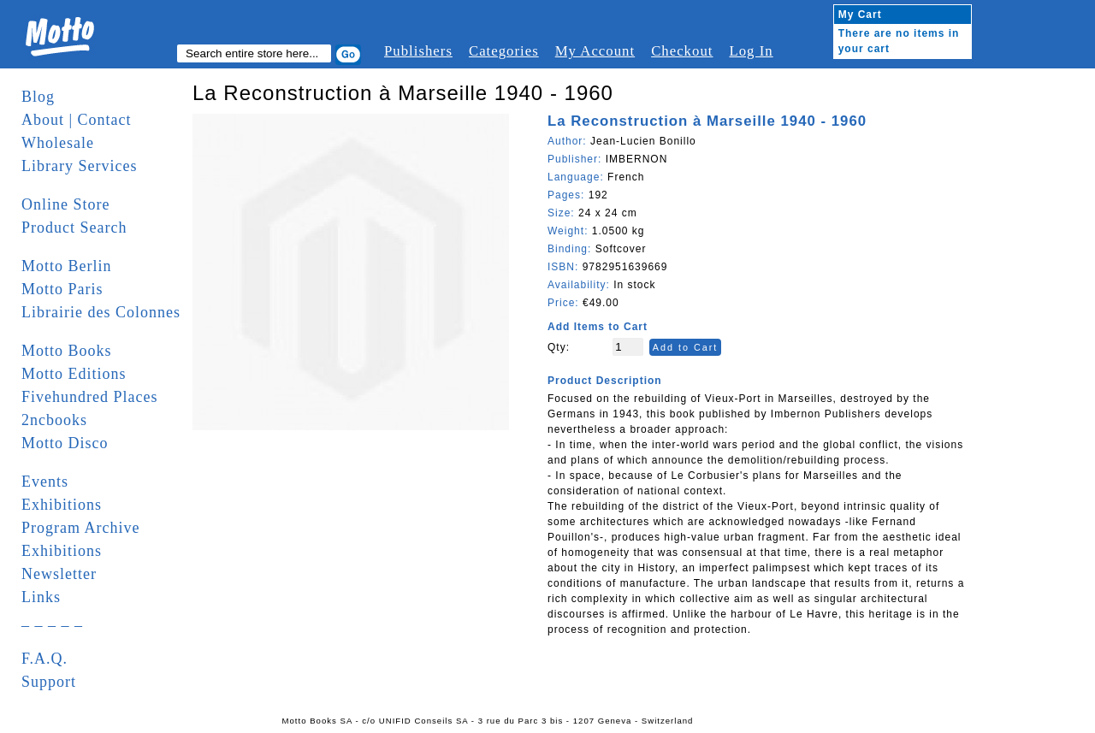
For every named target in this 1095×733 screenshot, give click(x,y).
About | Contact (76, 119)
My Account (595, 51)
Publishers (418, 51)
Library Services (79, 165)
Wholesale (57, 142)
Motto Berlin (66, 266)
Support (48, 681)
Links (41, 597)
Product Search (74, 227)
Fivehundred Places (89, 396)
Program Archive (80, 527)
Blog (38, 96)
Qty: (559, 347)
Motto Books (66, 350)
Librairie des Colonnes (101, 312)
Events (44, 481)
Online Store (65, 204)
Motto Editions (74, 373)
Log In (750, 51)
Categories (504, 51)
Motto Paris (62, 289)
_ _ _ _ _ (52, 620)
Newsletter (59, 573)
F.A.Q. (44, 658)
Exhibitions (61, 504)
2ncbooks (54, 420)
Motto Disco (65, 443)
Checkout (682, 51)
